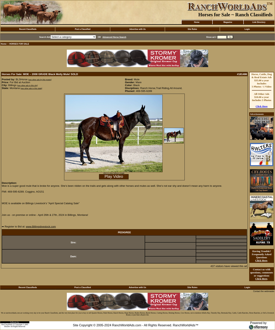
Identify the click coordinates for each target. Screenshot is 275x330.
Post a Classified (83, 29)
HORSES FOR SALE (19, 44)
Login (247, 29)
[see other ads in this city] (27, 85)
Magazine (227, 22)
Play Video (113, 176)
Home (196, 22)
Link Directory (258, 22)
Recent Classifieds (28, 29)
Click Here (262, 106)
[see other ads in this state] (31, 88)
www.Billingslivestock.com (41, 226)
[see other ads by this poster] (39, 80)
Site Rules (192, 29)
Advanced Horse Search (114, 37)
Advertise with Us (137, 29)
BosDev (7, 326)
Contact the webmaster (263, 291)
